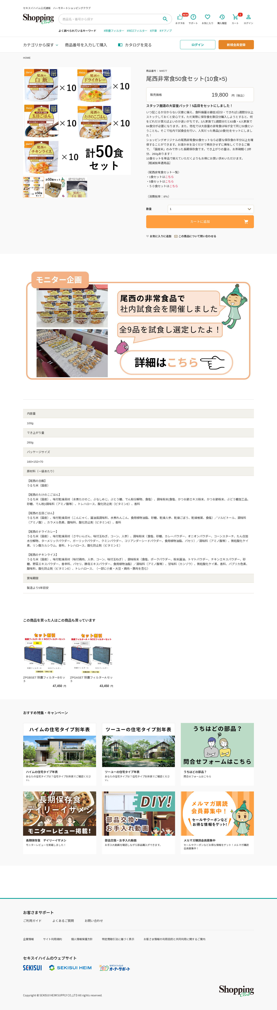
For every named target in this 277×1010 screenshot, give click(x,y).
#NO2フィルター (137, 31)
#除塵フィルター (114, 31)
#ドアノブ (166, 31)
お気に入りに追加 (160, 236)
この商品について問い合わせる (197, 236)
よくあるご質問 (63, 920)
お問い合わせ (94, 920)
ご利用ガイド (32, 920)
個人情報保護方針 (82, 939)
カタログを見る (135, 45)
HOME (27, 57)
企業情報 (28, 939)
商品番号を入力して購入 (86, 45)
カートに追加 (200, 222)
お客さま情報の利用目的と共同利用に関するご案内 (174, 939)
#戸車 (153, 31)
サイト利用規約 (52, 939)
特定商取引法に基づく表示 (118, 939)
